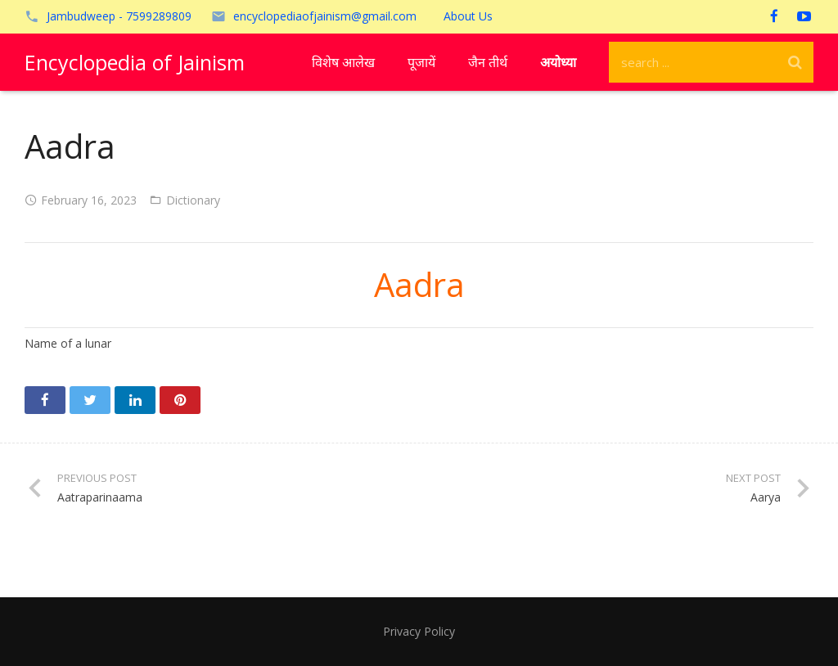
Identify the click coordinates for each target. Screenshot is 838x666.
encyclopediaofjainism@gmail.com (325, 16)
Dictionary (193, 200)
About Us (468, 16)
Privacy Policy (419, 631)
